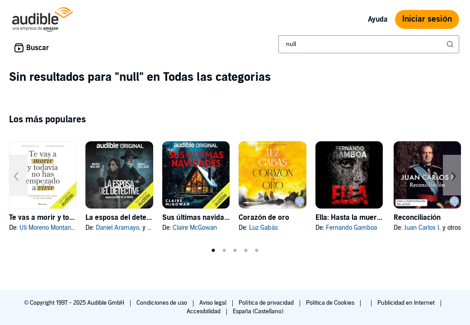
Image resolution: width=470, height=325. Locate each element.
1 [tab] (213, 250)
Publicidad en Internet (406, 302)
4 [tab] (245, 250)
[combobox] (368, 44)
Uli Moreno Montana (46, 228)
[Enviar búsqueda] (451, 44)
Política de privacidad (267, 302)
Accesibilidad (204, 311)
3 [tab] (235, 250)
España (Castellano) (258, 311)
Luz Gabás (263, 228)
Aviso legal (213, 302)
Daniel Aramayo (117, 228)
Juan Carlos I (421, 228)
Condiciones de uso (162, 302)
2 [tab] (224, 250)
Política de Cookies (331, 302)
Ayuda (378, 19)
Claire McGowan (195, 228)
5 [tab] (256, 250)
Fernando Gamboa (351, 228)
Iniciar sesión (427, 19)
